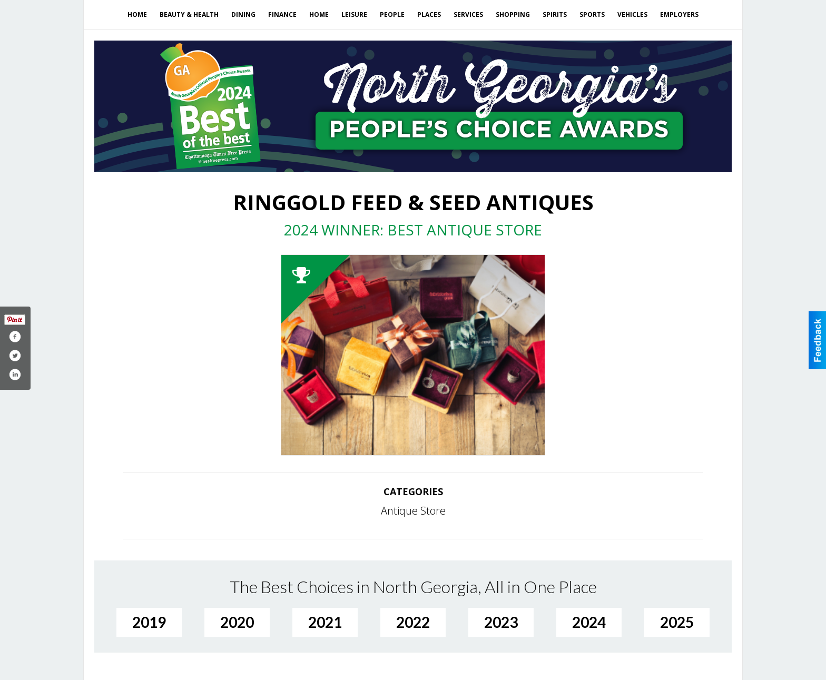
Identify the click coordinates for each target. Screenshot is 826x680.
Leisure (354, 14)
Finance (282, 14)
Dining (243, 14)
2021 (325, 622)
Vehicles (632, 14)
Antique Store (413, 511)
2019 (149, 622)
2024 (589, 622)
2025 (677, 622)
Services (468, 14)
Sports (592, 14)
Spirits (555, 14)
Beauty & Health (189, 14)
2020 (237, 622)
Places (429, 14)
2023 (501, 622)
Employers (679, 14)
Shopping (513, 14)
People (392, 14)
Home (137, 14)
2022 (413, 622)
